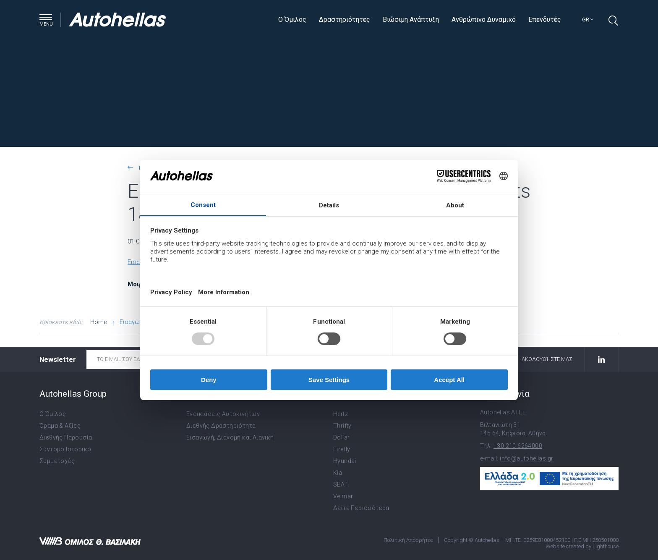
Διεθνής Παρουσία (65, 437)
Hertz (340, 414)
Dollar (341, 437)
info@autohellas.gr (526, 458)
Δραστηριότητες (344, 20)
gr (587, 19)
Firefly (341, 449)
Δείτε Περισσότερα (361, 508)
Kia (337, 472)
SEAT (340, 484)
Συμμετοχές (57, 461)
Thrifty (342, 425)
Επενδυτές (544, 20)
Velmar (343, 496)
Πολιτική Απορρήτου (408, 540)
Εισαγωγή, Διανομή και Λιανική (230, 437)
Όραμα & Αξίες (60, 425)
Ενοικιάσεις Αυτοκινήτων (223, 414)
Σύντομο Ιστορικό (65, 449)
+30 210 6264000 (518, 445)
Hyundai (344, 461)
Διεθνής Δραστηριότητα (221, 425)
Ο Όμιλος (292, 20)
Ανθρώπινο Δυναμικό (484, 20)
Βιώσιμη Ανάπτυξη (411, 20)
